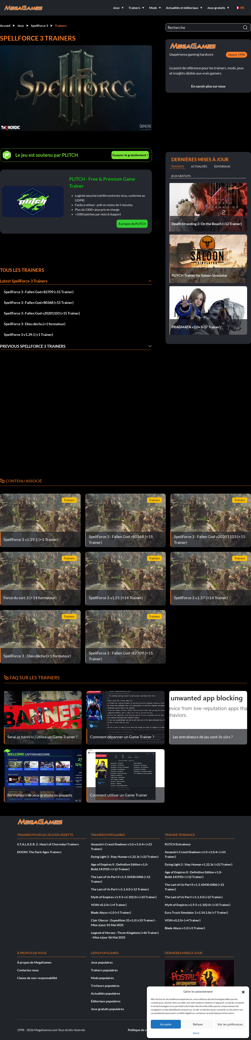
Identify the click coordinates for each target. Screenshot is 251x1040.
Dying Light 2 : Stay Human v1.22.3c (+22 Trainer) (125, 856)
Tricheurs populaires (105, 985)
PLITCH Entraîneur (178, 844)
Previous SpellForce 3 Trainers (32, 346)
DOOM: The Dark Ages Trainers (39, 852)
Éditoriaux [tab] (222, 166)
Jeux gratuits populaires (107, 1009)
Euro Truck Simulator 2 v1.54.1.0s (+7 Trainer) (196, 912)
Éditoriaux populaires (105, 1001)
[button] (243, 991)
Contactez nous (28, 970)
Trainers (61, 25)
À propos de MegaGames (34, 962)
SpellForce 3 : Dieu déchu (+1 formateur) (34, 324)
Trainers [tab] (177, 166)
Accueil (5, 25)
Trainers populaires (104, 970)
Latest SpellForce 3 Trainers (24, 281)
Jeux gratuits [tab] (181, 176)
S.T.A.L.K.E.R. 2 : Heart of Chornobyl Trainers (48, 844)
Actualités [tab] (199, 166)
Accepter (166, 1024)
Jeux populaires (102, 962)
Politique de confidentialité (146, 1030)
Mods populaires (102, 978)
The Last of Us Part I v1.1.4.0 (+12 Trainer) (120, 889)
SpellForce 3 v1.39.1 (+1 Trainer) (28, 334)
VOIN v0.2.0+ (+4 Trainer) (109, 905)
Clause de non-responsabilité (37, 978)
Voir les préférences (230, 1024)
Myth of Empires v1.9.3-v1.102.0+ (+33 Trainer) (124, 897)
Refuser (198, 1024)
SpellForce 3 (39, 25)
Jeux (20, 25)
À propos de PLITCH (132, 223)
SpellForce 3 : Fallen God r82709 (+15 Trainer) (38, 292)
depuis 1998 (236, 54)
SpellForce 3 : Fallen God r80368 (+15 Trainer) (38, 302)
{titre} (196, 1033)
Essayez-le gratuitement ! (130, 155)
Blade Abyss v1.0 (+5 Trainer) (111, 912)
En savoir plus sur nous (208, 86)
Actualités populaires (105, 993)
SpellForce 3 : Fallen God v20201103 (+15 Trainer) (42, 313)
